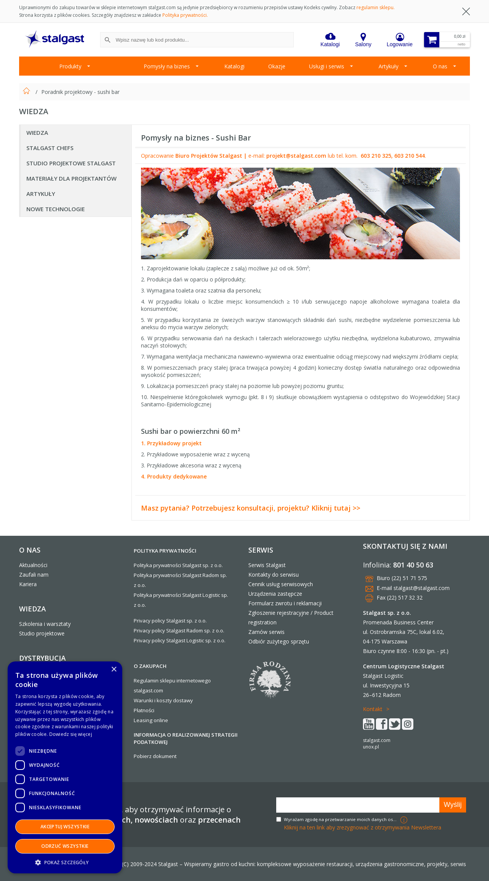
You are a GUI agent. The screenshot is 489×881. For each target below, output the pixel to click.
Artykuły (388, 66)
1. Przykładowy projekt (171, 443)
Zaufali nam (34, 574)
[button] (65, 862)
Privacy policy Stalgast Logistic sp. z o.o (179, 640)
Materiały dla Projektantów (71, 178)
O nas (440, 66)
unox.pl (371, 747)
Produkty (70, 66)
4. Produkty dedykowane (174, 476)
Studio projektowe (42, 633)
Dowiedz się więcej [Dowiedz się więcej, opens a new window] (70, 734)
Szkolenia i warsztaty (45, 623)
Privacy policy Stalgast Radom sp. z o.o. (179, 630)
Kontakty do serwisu (273, 574)
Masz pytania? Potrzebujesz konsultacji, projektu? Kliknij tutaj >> (250, 507)
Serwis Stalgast (267, 565)
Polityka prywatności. (185, 15)
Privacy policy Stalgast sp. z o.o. (170, 620)
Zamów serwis (266, 631)
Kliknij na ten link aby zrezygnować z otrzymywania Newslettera (362, 827)
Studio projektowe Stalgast (71, 163)
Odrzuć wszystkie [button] (64, 846)
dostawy (183, 700)
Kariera (28, 584)
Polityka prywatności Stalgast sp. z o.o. (178, 565)
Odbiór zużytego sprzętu (278, 641)
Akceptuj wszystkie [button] (64, 826)
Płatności (144, 710)
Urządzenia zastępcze (275, 593)
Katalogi (234, 66)
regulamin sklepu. (375, 7)
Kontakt (372, 709)
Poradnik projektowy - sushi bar (80, 91)
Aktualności (33, 565)
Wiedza (37, 132)
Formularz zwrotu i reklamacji (285, 603)
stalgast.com (376, 740)
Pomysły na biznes (167, 66)
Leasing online (151, 720)
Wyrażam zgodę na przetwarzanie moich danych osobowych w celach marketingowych (341, 819)
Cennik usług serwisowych (280, 584)
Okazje (276, 66)
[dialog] (65, 767)
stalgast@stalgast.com (421, 588)
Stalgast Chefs (49, 148)
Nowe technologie (55, 209)
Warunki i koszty (153, 700)
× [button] (114, 669)
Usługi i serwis (326, 66)
